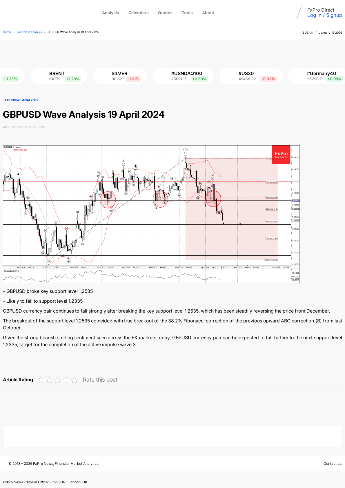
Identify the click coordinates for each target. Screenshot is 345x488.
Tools (187, 12)
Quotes (165, 12)
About (208, 12)
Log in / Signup (324, 15)
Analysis (110, 12)
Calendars (138, 12)
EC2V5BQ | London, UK (68, 482)
